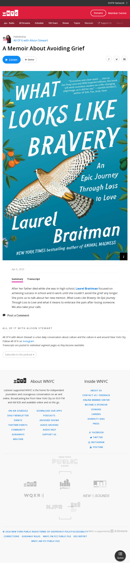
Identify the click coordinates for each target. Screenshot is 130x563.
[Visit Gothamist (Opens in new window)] (65, 484)
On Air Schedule (18, 411)
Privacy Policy (63, 532)
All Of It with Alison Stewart (31, 40)
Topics (77, 23)
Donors (96, 410)
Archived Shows (49, 420)
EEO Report (80, 536)
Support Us (105, 23)
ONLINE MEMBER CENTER (96, 400)
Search (119, 23)
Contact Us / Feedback (96, 395)
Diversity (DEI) (96, 419)
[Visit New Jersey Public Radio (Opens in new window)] (34, 507)
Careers (96, 414)
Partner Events (18, 425)
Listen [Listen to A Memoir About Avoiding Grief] (11, 60)
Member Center (117, 13)
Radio (11, 23)
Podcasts (49, 416)
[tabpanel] (65, 297)
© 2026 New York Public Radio (21, 532)
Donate (98, 13)
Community (18, 430)
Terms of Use (47, 532)
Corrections (11, 536)
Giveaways (18, 435)
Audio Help (49, 430)
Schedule (39, 23)
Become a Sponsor (96, 405)
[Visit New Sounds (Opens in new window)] (96, 495)
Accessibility (80, 532)
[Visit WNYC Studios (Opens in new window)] (99, 484)
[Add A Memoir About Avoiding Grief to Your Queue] (29, 59)
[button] (123, 256)
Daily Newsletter (18, 416)
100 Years (53, 23)
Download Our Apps (49, 411)
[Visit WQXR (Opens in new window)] (34, 496)
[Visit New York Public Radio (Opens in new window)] (65, 461)
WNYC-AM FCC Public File (45, 541)
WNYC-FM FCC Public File (57, 536)
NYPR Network (117, 3)
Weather (18, 439)
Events (18, 420)
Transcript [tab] (33, 279)
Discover (89, 23)
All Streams (24, 23)
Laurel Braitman (87, 288)
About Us (96, 391)
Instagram (28, 341)
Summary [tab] (17, 279)
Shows (65, 23)
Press (96, 424)
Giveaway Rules (31, 536)
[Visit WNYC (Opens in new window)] (30, 484)
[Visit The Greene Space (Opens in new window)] (96, 507)
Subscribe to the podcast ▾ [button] (19, 354)
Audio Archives (49, 425)
